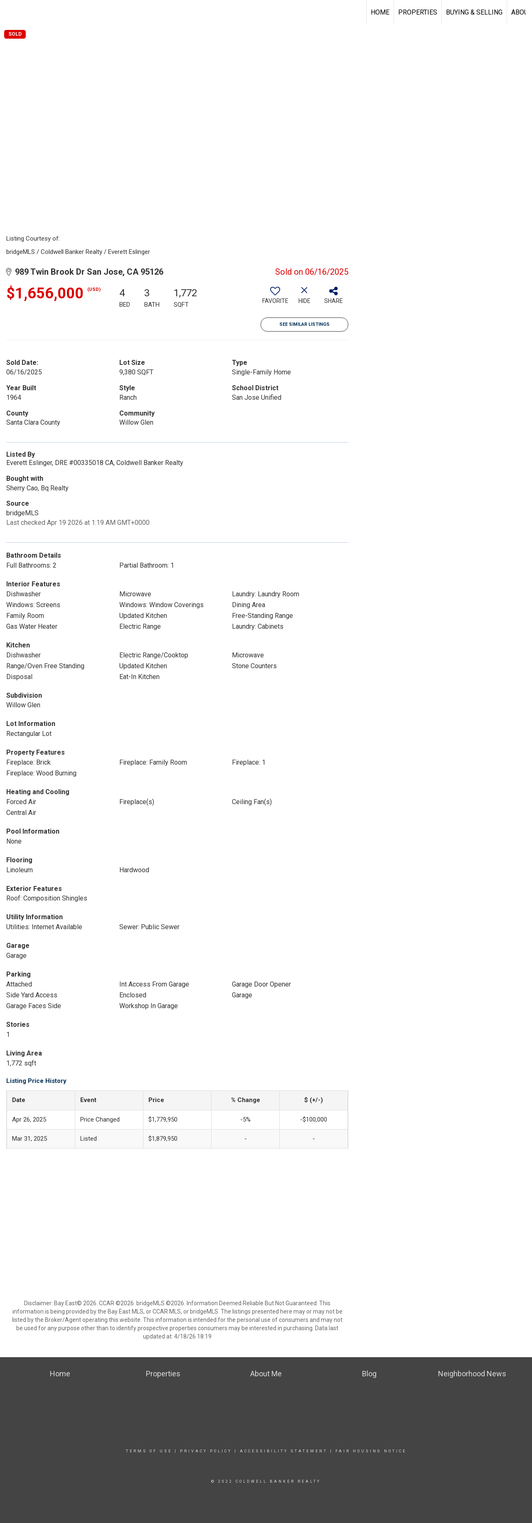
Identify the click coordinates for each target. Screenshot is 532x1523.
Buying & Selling (474, 12)
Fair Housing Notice (370, 1451)
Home (380, 12)
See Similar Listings (304, 324)
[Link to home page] (10, 12)
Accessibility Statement (284, 1451)
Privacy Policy (206, 1451)
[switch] (275, 298)
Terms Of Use (149, 1451)
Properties (417, 12)
